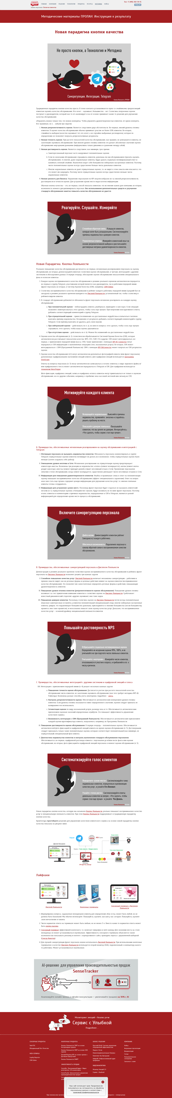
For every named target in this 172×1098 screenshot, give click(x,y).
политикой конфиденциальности (86, 1092)
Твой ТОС (32, 1045)
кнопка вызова (52, 926)
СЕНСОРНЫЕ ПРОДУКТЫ (37, 1042)
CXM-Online (108, 287)
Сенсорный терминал (50, 930)
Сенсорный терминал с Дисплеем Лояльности (124, 907)
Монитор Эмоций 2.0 (99, 1069)
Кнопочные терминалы (89, 907)
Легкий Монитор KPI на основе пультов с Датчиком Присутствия (74, 1055)
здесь (110, 696)
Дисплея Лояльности (69, 945)
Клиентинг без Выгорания (101, 1056)
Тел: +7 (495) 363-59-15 (132, 2)
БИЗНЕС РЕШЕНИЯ (99, 1042)
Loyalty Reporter (35, 1057)
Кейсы (126, 1045)
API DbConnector (105, 347)
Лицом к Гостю (97, 1050)
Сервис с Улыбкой (98, 1072)
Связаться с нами (129, 1061)
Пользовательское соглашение (130, 1058)
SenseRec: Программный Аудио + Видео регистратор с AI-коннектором (73, 1069)
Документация (128, 1051)
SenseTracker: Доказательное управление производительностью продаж (74, 1074)
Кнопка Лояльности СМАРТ (69, 1059)
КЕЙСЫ (106, 4)
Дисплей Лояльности (96, 293)
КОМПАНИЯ (52, 4)
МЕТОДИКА (98, 4)
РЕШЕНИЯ (62, 4)
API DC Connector (120, 342)
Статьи (126, 1054)
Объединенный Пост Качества (39, 1048)
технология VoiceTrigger (51, 369)
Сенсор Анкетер (48, 938)
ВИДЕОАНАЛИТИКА (99, 1065)
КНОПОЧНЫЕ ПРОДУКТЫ (69, 1042)
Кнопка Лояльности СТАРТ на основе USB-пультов (74, 1051)
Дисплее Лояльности (56, 574)
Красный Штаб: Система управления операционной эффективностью (104, 1046)
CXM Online (33, 1060)
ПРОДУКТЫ (81, 4)
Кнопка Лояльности (94, 811)
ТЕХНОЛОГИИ (71, 4)
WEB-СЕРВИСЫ (34, 1053)
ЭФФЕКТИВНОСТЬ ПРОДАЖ (70, 1064)
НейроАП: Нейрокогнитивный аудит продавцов (104, 1059)
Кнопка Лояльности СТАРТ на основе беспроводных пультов (73, 1046)
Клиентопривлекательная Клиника (104, 1053)
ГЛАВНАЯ (44, 4)
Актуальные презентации (132, 1048)
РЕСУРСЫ (90, 4)
